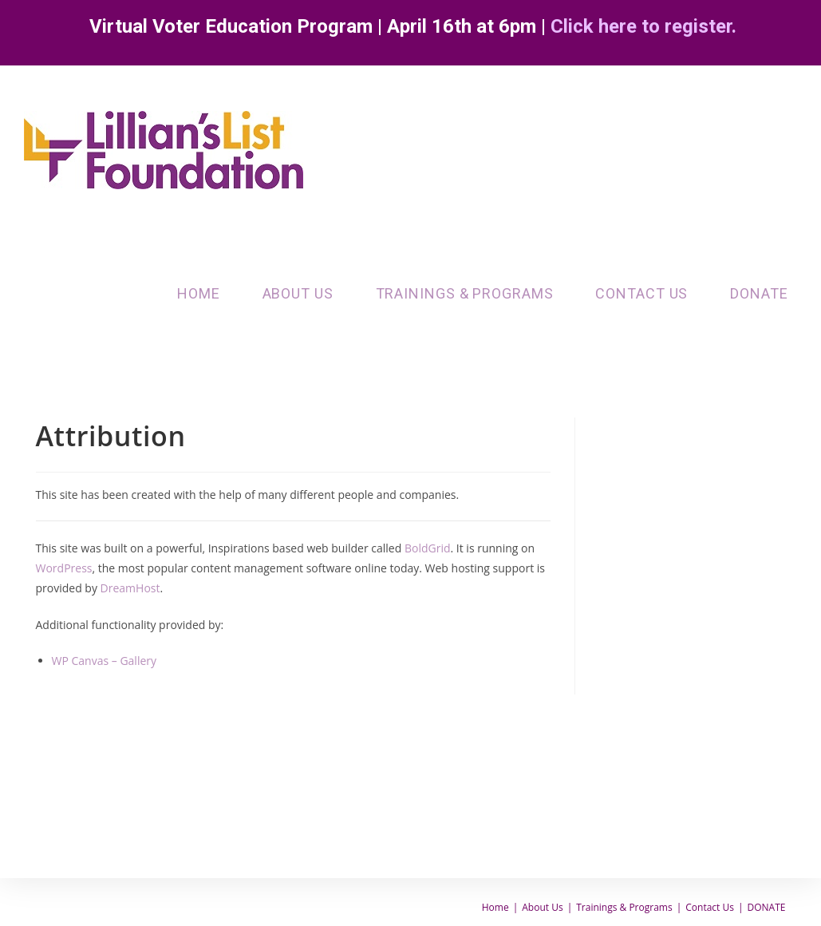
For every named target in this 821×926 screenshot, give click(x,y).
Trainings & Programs (624, 907)
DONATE (767, 907)
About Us (542, 907)
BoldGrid (428, 548)
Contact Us (709, 907)
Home (495, 907)
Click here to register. (643, 26)
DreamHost (130, 588)
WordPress (64, 568)
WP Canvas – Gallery (104, 660)
